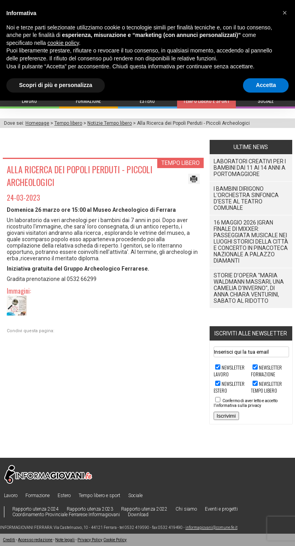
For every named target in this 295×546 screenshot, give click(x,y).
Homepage (37, 123)
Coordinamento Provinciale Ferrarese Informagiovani (66, 514)
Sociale (135, 495)
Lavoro (10, 495)
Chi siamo (186, 509)
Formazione (37, 495)
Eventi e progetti (221, 509)
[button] (284, 12)
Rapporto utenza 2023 (90, 509)
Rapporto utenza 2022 (144, 509)
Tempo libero (68, 123)
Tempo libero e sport (99, 495)
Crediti (9, 540)
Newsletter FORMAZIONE (266, 371)
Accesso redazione (35, 540)
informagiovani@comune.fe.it (211, 527)
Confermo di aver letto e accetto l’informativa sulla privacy (246, 403)
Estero (64, 495)
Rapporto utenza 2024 (35, 509)
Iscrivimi (226, 416)
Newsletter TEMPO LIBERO (266, 387)
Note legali (65, 540)
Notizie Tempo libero (109, 123)
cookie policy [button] (63, 43)
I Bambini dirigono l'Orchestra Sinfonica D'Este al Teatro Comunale (246, 198)
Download (138, 514)
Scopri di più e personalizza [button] (55, 85)
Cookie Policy (115, 540)
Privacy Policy (89, 540)
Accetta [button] (266, 85)
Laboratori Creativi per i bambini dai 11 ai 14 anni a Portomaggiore (250, 167)
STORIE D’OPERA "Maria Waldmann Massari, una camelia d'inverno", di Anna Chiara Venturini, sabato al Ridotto (249, 288)
